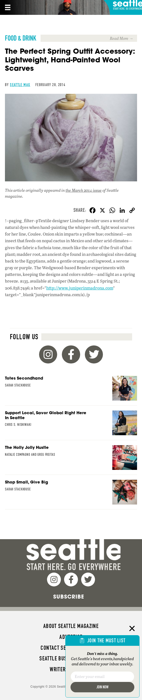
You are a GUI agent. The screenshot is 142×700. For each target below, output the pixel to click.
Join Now (102, 687)
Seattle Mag (20, 84)
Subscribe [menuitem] (68, 596)
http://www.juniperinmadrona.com (79, 288)
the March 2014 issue (84, 190)
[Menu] (7, 7)
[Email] (102, 676)
